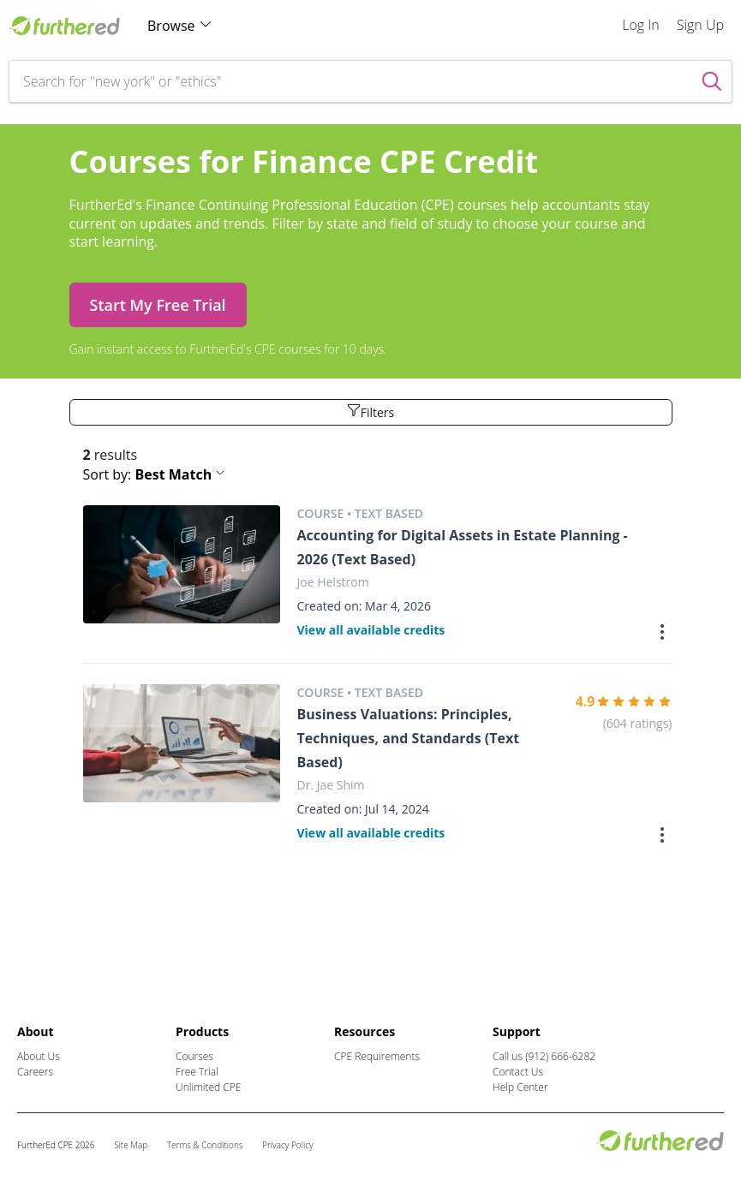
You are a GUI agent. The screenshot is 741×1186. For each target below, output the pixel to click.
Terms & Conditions (205, 1145)
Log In (641, 24)
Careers (35, 1071)
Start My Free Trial (158, 305)
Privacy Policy (287, 1145)
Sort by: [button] (154, 474)
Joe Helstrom (333, 582)
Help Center (520, 1087)
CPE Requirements (377, 1056)
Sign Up (700, 24)
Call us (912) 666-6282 (544, 1056)
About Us (38, 1056)
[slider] (633, 701)
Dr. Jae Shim (331, 785)
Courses (194, 1056)
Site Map (130, 1145)
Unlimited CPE (208, 1087)
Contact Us (518, 1071)
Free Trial (197, 1071)
